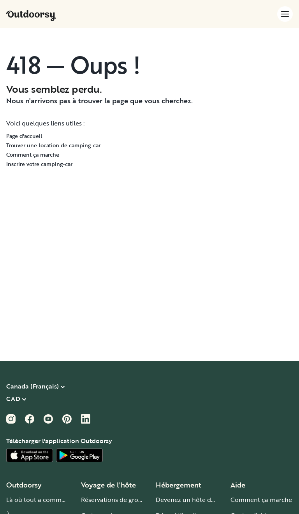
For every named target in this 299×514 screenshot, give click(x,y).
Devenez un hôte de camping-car (204, 499)
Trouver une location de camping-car (53, 145)
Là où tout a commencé (41, 499)
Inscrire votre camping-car (39, 164)
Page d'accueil (24, 136)
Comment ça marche (32, 154)
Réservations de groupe (115, 499)
